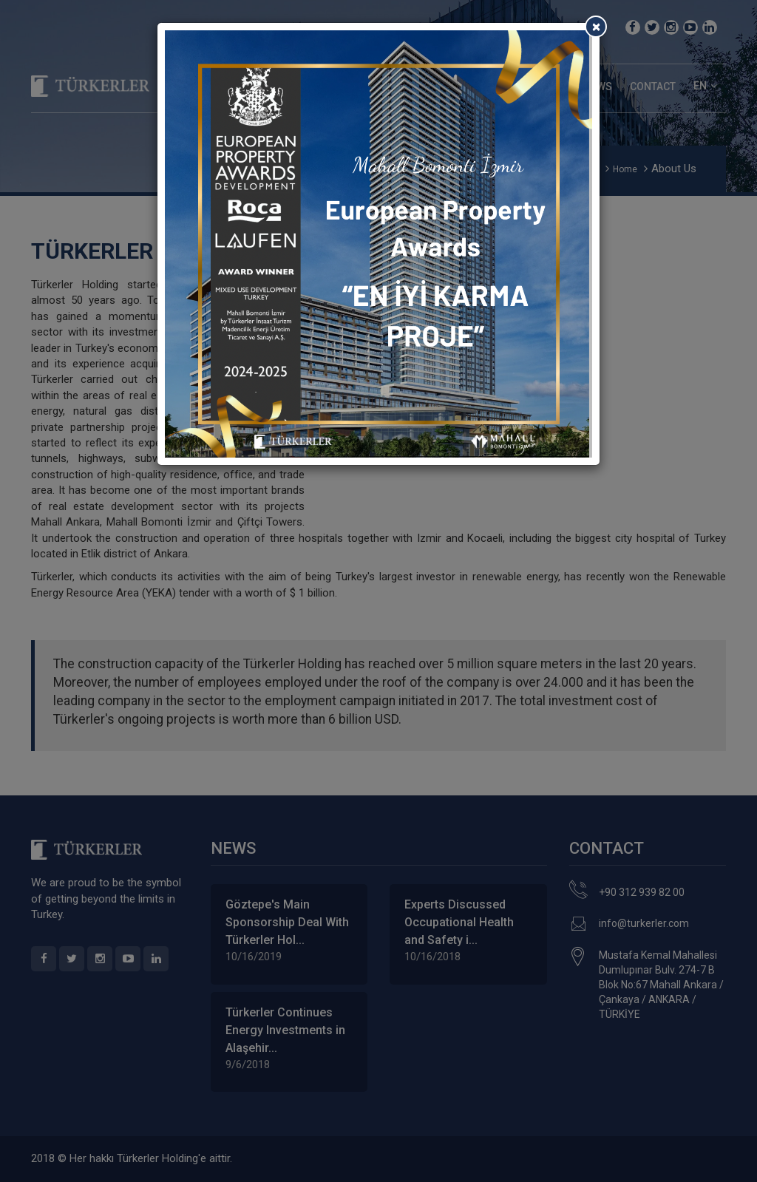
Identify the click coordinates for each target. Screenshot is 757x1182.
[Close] (596, 27)
